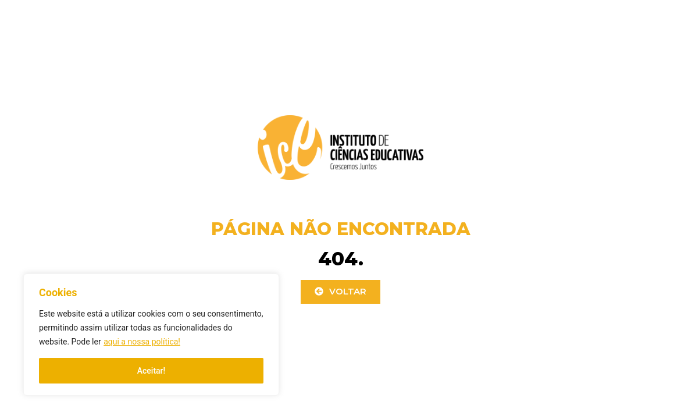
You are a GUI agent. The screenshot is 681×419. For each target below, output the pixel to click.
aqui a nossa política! (142, 341)
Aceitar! (151, 370)
